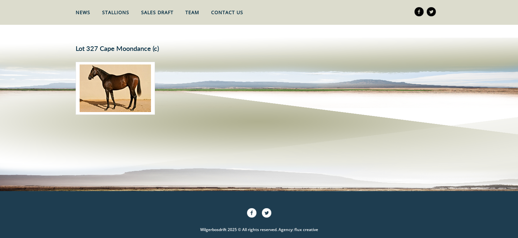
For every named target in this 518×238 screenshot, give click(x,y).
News (83, 12)
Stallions (115, 12)
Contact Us (227, 12)
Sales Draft (157, 12)
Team (192, 12)
